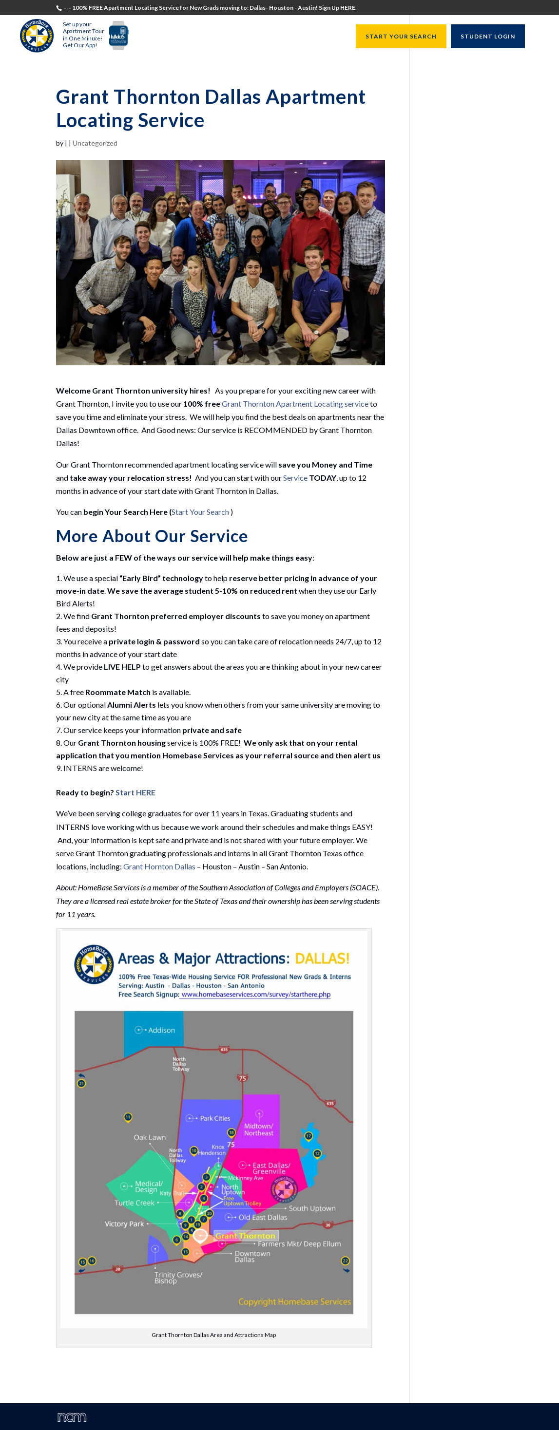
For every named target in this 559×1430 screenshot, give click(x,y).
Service (295, 477)
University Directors (257, 37)
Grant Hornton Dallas (159, 866)
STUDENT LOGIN (488, 36)
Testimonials (100, 37)
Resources (322, 37)
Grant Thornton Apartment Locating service (295, 403)
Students (148, 37)
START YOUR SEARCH (401, 36)
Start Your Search (200, 511)
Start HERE (135, 792)
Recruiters (191, 37)
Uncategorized (95, 143)
